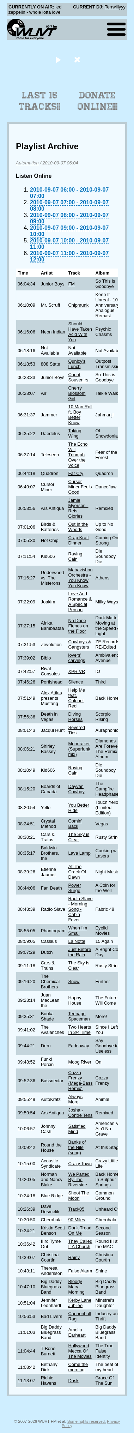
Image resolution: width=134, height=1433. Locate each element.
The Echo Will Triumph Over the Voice (78, 454)
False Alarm (80, 1271)
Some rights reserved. (86, 1421)
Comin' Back (75, 823)
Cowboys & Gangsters (79, 644)
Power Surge (74, 888)
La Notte (76, 941)
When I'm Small (77, 930)
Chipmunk (78, 305)
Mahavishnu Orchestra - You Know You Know (80, 577)
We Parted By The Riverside (79, 1179)
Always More (75, 1099)
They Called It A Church (80, 1244)
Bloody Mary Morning (76, 1287)
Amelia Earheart (77, 1332)
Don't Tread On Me (80, 1230)
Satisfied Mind (77, 1129)
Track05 (76, 1209)
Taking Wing (74, 433)
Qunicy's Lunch (77, 364)
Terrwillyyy (115, 7)
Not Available (77, 350)
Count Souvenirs (78, 377)
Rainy (74, 1257)
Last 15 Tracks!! (40, 101)
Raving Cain (75, 556)
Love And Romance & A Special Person (80, 601)
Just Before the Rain (79, 952)
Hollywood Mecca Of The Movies (80, 1351)
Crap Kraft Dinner (78, 540)
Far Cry (76, 473)
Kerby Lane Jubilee (79, 1302)
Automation (27, 162)
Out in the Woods (78, 527)
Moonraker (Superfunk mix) (79, 749)
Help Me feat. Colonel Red (76, 698)
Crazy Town (80, 1163)
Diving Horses (75, 716)
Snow (74, 981)
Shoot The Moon (78, 1195)
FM (71, 284)
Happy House (74, 1000)
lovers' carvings (76, 657)
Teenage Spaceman (79, 1016)
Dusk (73, 1380)
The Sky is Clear (79, 837)
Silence (75, 682)
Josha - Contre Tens (80, 1112)
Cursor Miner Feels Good (80, 487)
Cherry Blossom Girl (77, 393)
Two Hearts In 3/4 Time (79, 1029)
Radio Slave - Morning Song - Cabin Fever (80, 909)
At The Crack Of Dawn (77, 872)
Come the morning (78, 1367)
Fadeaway (78, 1045)
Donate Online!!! (98, 101)
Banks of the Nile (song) (77, 1147)
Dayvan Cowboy (76, 789)
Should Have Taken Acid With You (80, 331)
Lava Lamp (79, 853)
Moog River (79, 1062)
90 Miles (76, 1219)
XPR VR (76, 671)
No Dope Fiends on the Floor (78, 626)
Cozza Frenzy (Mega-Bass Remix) (80, 1080)
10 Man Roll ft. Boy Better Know (80, 414)
